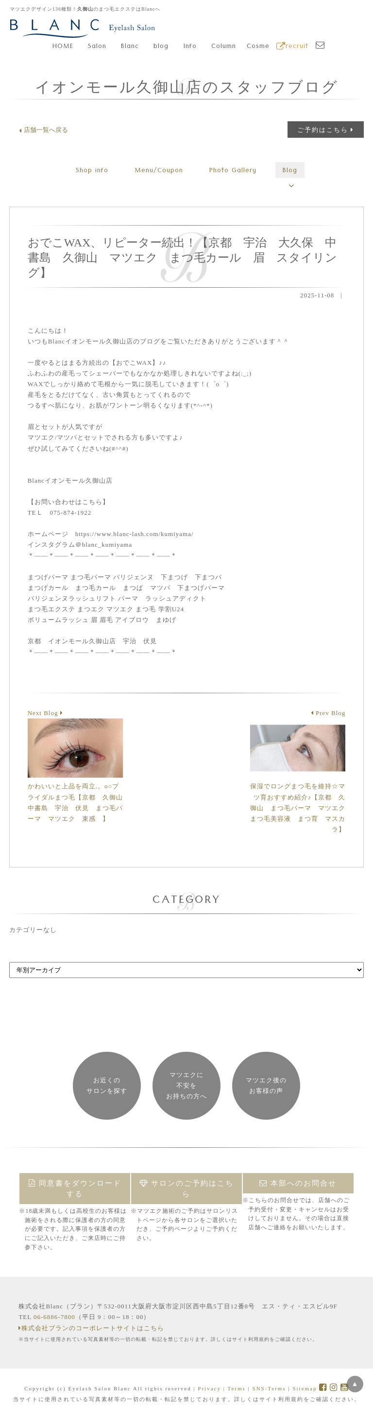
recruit (292, 47)
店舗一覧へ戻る (43, 130)
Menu (159, 171)
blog (161, 47)
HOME (62, 47)
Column (223, 47)
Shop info (92, 171)
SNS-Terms (269, 1388)
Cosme (258, 47)
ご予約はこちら (325, 129)
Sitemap (304, 1388)
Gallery (232, 171)
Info (190, 47)
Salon (97, 47)
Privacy (209, 1388)
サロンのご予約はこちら (186, 1188)
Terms (236, 1388)
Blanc (130, 47)
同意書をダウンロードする (75, 1188)
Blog (290, 171)
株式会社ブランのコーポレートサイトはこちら (91, 1328)
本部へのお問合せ (298, 1183)
